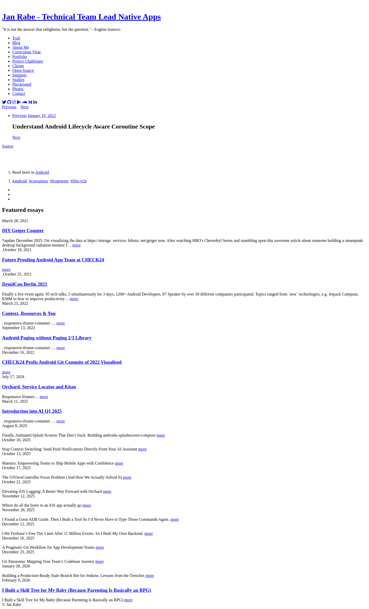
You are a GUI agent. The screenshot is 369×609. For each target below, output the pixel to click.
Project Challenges (27, 61)
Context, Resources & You (29, 313)
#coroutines (38, 181)
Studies (18, 79)
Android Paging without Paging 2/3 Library (46, 337)
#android (19, 181)
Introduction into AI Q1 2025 (31, 411)
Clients (18, 66)
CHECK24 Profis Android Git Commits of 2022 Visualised (61, 362)
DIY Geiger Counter (23, 230)
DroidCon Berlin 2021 (24, 284)
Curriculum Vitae (26, 52)
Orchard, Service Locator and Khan (39, 386)
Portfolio (19, 56)
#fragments (59, 181)
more (76, 245)
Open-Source (23, 70)
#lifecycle (79, 181)
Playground (21, 84)
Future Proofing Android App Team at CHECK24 (53, 259)
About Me (20, 47)
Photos (18, 89)
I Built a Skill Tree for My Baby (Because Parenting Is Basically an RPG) (76, 590)
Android (42, 172)
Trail (16, 38)
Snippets (19, 75)
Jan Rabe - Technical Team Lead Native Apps (81, 16)
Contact (18, 93)
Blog (16, 43)
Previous (9, 107)
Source (7, 146)
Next (24, 107)
